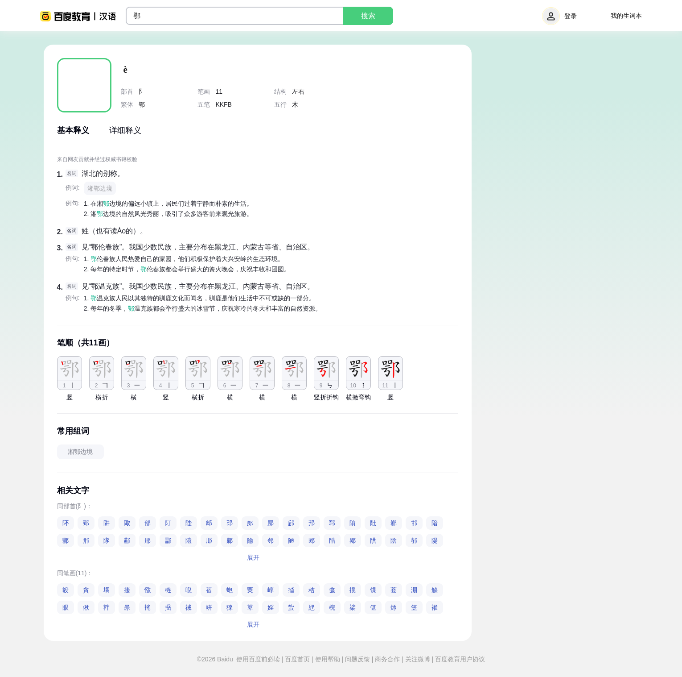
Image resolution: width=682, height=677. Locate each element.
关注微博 (417, 659)
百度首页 (297, 659)
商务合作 (388, 659)
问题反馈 (357, 659)
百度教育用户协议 (459, 659)
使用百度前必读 (259, 659)
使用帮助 (327, 659)
